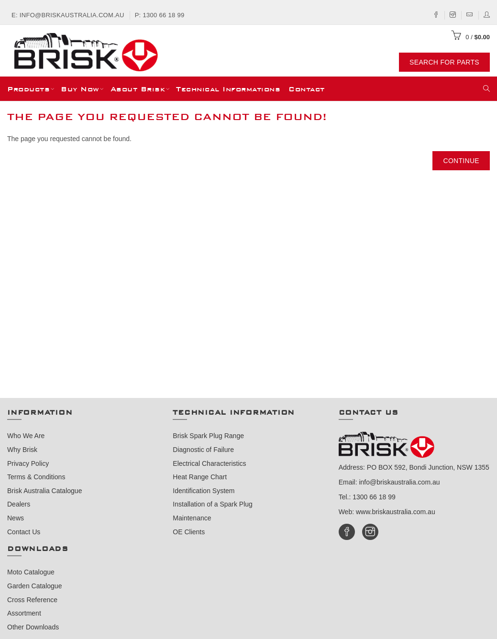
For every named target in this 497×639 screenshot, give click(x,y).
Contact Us (23, 532)
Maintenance (192, 518)
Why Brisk (22, 449)
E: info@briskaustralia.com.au (67, 15)
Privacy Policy (28, 463)
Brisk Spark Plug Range (208, 436)
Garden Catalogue (34, 586)
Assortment (24, 613)
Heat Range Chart (200, 477)
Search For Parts (444, 62)
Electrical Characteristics (209, 463)
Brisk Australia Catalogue (44, 491)
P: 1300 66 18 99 (160, 15)
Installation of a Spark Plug (213, 504)
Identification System (203, 491)
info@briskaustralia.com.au (399, 482)
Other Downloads (33, 627)
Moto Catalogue (31, 572)
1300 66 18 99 (374, 497)
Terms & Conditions (36, 477)
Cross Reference (32, 600)
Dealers (18, 504)
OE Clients (189, 532)
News (15, 518)
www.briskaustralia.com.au (395, 512)
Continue (461, 161)
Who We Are (25, 436)
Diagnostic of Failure (203, 449)
